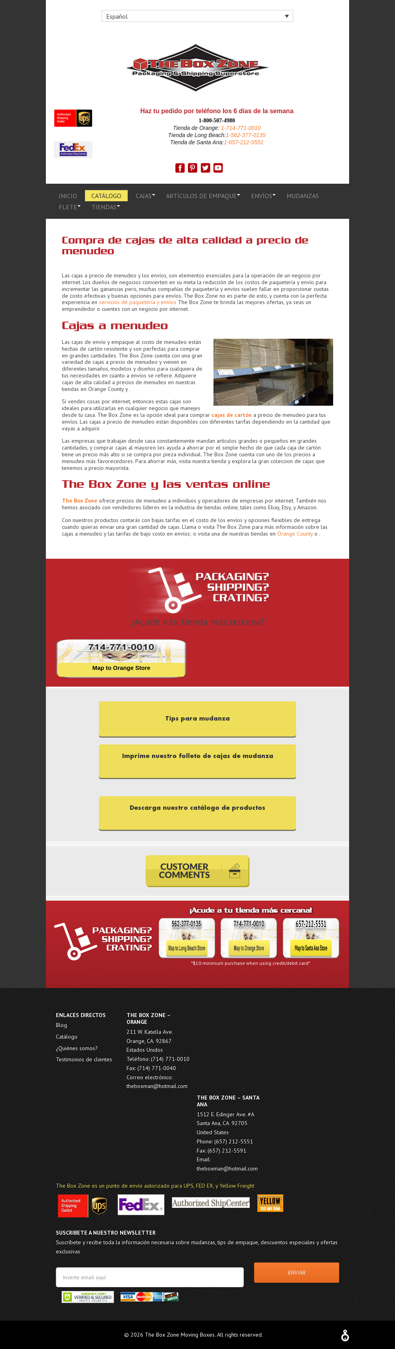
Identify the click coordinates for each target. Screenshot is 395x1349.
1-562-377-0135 (246, 135)
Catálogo (66, 1036)
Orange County (295, 533)
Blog (61, 1025)
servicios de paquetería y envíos (137, 302)
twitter (205, 168)
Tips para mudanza (197, 719)
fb (180, 168)
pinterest (193, 168)
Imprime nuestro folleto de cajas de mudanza (197, 755)
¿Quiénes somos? (77, 1048)
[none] (197, 16)
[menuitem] (197, 16)
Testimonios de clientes (84, 1059)
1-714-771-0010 (240, 128)
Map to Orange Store (121, 668)
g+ (218, 168)
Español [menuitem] (117, 16)
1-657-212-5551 (244, 142)
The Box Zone (197, 68)
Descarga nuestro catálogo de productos (197, 807)
